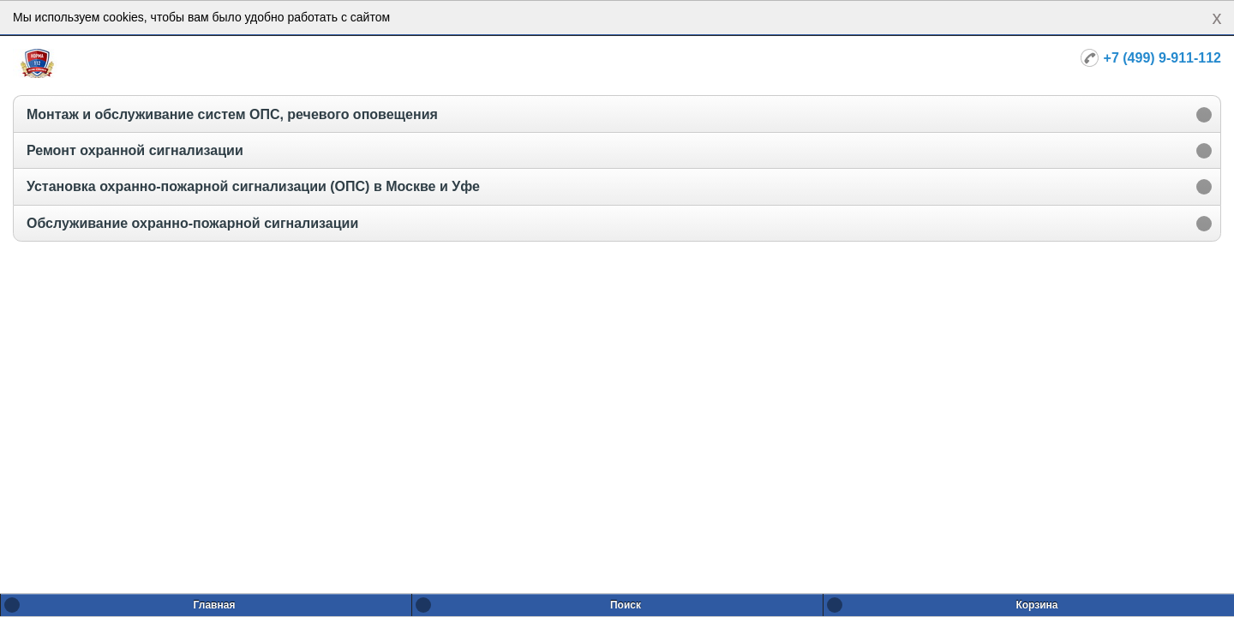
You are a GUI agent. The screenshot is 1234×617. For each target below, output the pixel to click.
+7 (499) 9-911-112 (1162, 58)
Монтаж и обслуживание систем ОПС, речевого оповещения (232, 114)
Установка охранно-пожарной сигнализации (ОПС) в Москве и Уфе (253, 186)
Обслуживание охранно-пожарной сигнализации (192, 223)
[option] (617, 113)
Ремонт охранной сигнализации (135, 150)
